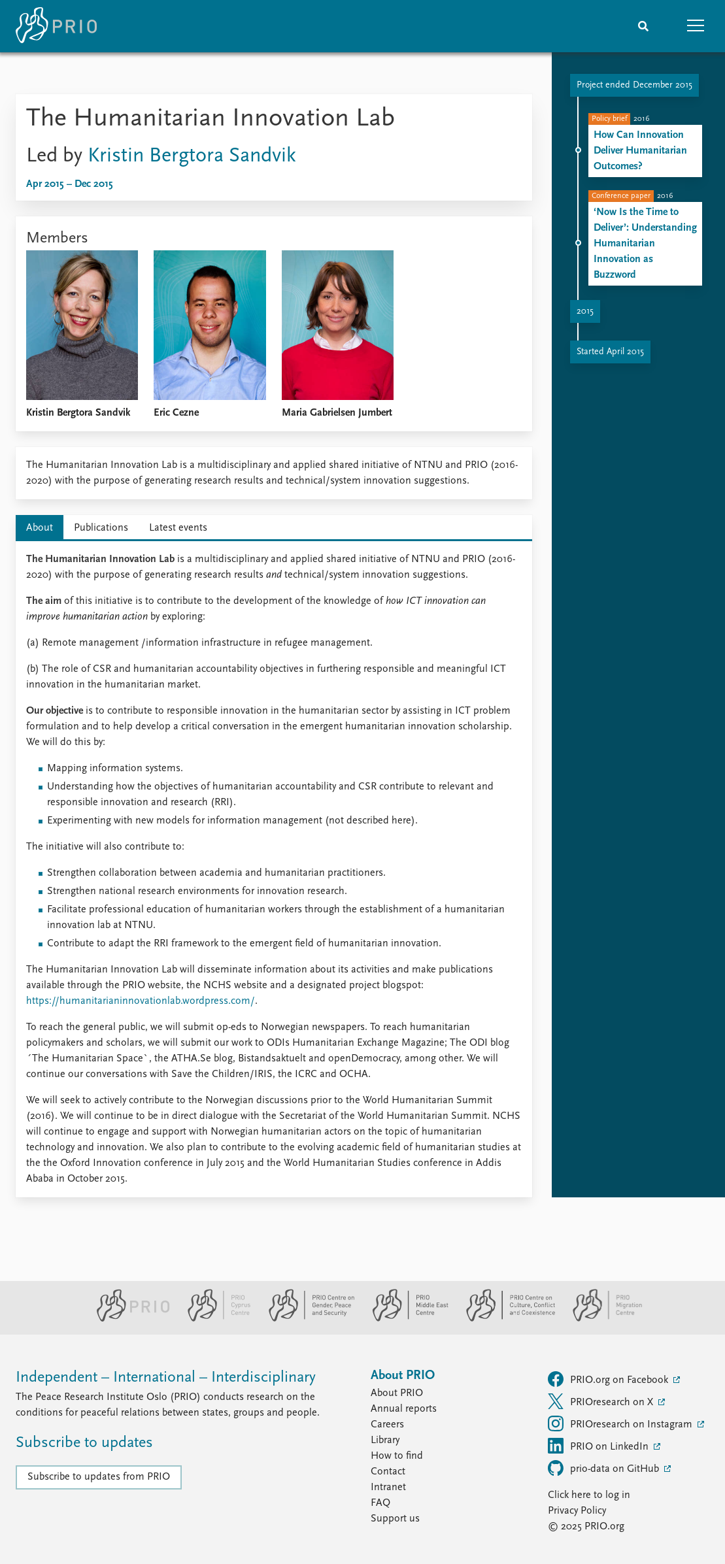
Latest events (178, 528)
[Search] (643, 26)
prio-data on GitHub (605, 1468)
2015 (585, 311)
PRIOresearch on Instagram (621, 1423)
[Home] (56, 26)
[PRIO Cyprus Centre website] (213, 1319)
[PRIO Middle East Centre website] (405, 1319)
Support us (395, 1519)
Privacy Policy (577, 1511)
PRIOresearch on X (602, 1401)
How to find (397, 1456)
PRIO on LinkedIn (599, 1446)
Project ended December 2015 (634, 85)
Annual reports (404, 1409)
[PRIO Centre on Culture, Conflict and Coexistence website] (505, 1319)
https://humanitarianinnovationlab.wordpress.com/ (140, 1001)
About (39, 528)
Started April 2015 (610, 352)
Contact (388, 1472)
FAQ (380, 1503)
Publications (101, 528)
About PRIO (397, 1393)
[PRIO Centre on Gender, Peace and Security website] (306, 1319)
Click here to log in (589, 1495)
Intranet (388, 1487)
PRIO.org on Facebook (609, 1379)
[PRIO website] (127, 1319)
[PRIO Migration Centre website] (600, 1319)
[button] (695, 26)
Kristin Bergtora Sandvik (192, 156)
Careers (387, 1425)
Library (385, 1440)
